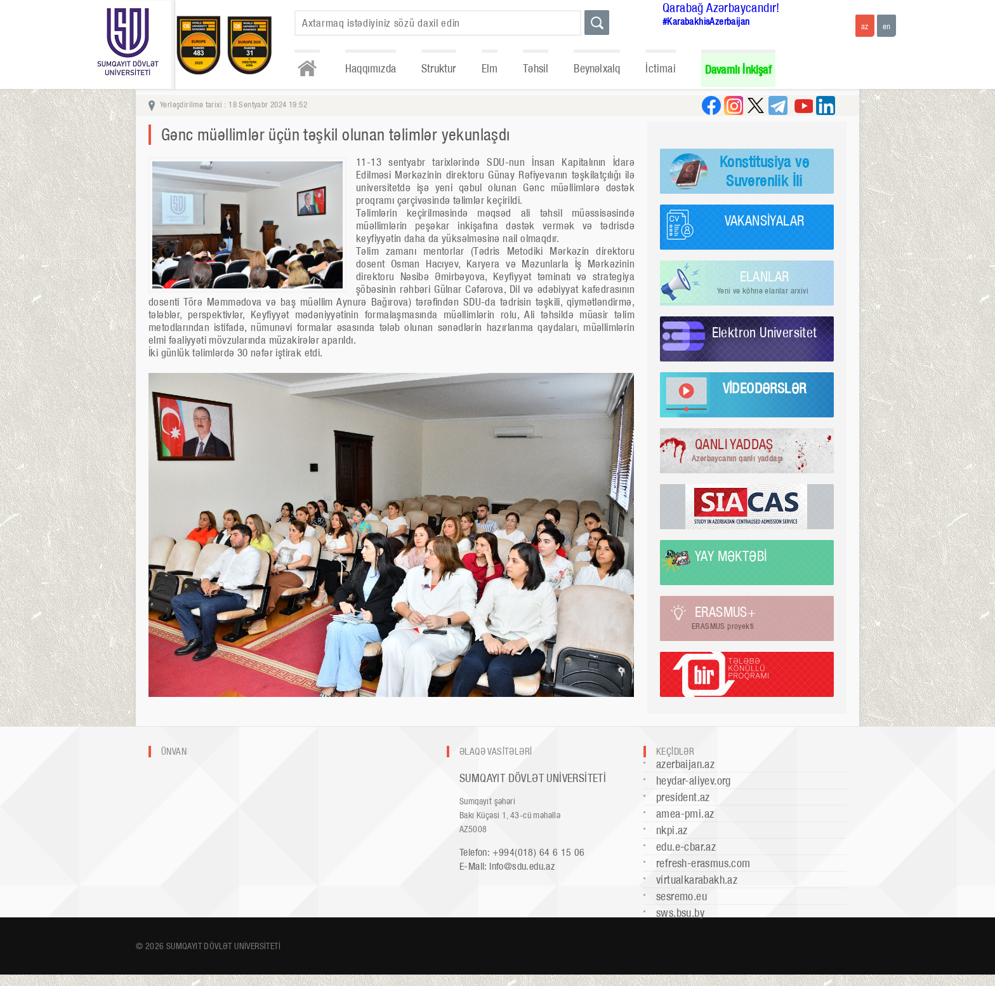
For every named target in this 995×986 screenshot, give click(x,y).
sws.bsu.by (680, 912)
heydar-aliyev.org (693, 780)
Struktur (438, 68)
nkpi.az (672, 830)
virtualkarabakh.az (696, 879)
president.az (683, 797)
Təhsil (535, 68)
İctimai (660, 68)
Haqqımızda (370, 68)
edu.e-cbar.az (686, 846)
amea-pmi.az (685, 813)
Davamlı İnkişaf (738, 69)
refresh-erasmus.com (703, 863)
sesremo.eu (681, 896)
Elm (490, 68)
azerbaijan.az (685, 764)
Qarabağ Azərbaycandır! (721, 7)
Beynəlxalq (597, 68)
